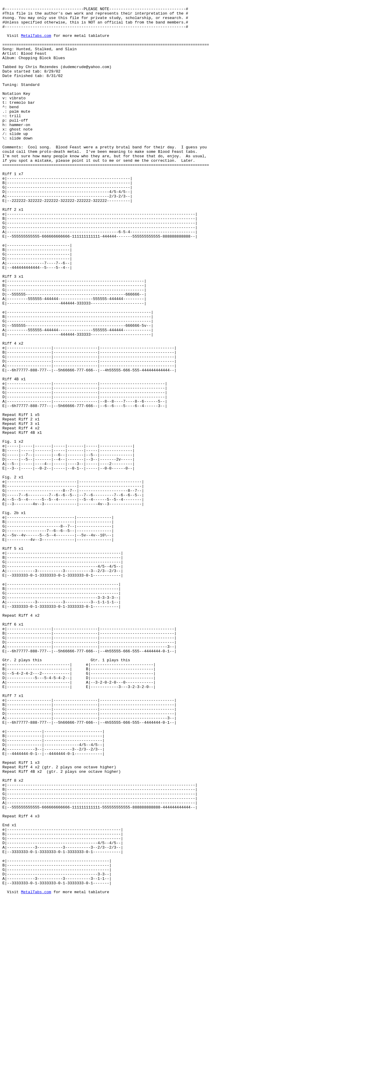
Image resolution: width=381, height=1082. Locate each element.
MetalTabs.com (36, 42)
